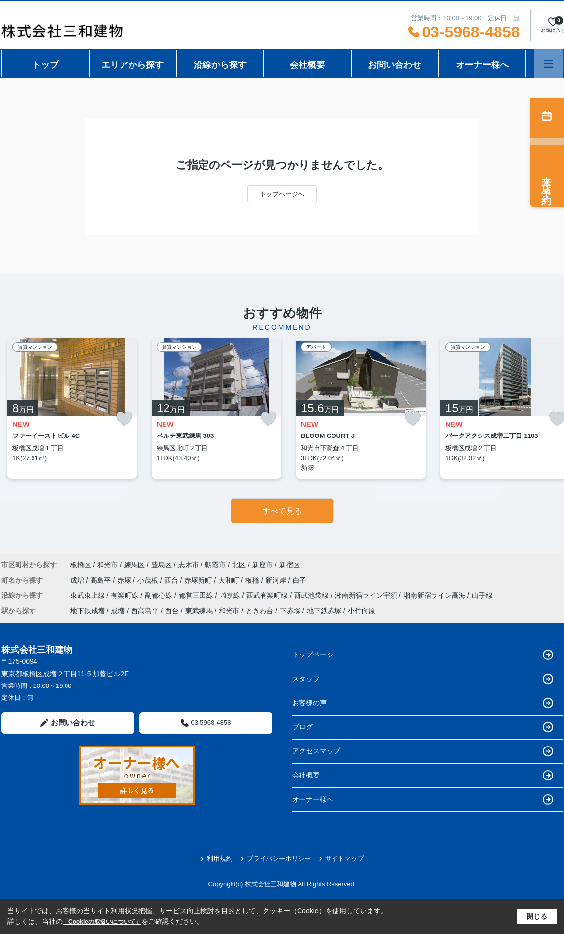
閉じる (537, 916)
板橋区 (80, 565)
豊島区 (161, 565)
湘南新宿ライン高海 (435, 595)
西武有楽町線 (268, 595)
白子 (299, 580)
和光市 (107, 565)
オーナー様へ (482, 65)
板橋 (253, 580)
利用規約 (216, 858)
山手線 (482, 595)
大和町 (229, 580)
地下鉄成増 (87, 611)
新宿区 (289, 565)
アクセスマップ (422, 751)
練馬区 (134, 565)
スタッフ (422, 679)
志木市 (188, 565)
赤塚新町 (199, 580)
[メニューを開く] (548, 63)
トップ (45, 65)
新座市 (262, 565)
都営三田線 (197, 595)
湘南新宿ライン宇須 (367, 595)
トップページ (422, 655)
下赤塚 (290, 611)
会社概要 (307, 65)
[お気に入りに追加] (124, 419)
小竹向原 (361, 611)
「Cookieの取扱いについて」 (102, 921)
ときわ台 (259, 611)
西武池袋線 (312, 595)
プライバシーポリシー (275, 858)
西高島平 (145, 611)
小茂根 (148, 580)
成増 (78, 580)
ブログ (422, 727)
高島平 (101, 580)
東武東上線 (88, 595)
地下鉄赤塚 (324, 611)
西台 (172, 580)
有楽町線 (125, 595)
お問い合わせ (394, 65)
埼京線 (231, 595)
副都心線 (159, 595)
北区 (239, 565)
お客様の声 (422, 703)
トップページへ (282, 194)
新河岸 (276, 580)
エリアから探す (132, 65)
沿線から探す (220, 65)
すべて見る (282, 511)
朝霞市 (215, 565)
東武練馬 (199, 611)
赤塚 (125, 580)
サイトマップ (341, 858)
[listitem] (72, 408)
